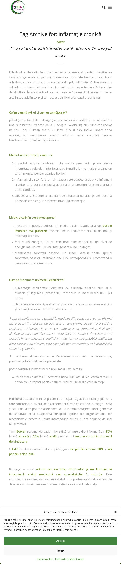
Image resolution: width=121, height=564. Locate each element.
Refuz (60, 550)
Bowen (60, 42)
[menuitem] (102, 7)
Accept (60, 540)
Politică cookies (45, 559)
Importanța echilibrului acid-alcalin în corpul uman (60, 52)
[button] (115, 512)
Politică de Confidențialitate (69, 559)
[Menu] (110, 7)
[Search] (102, 7)
